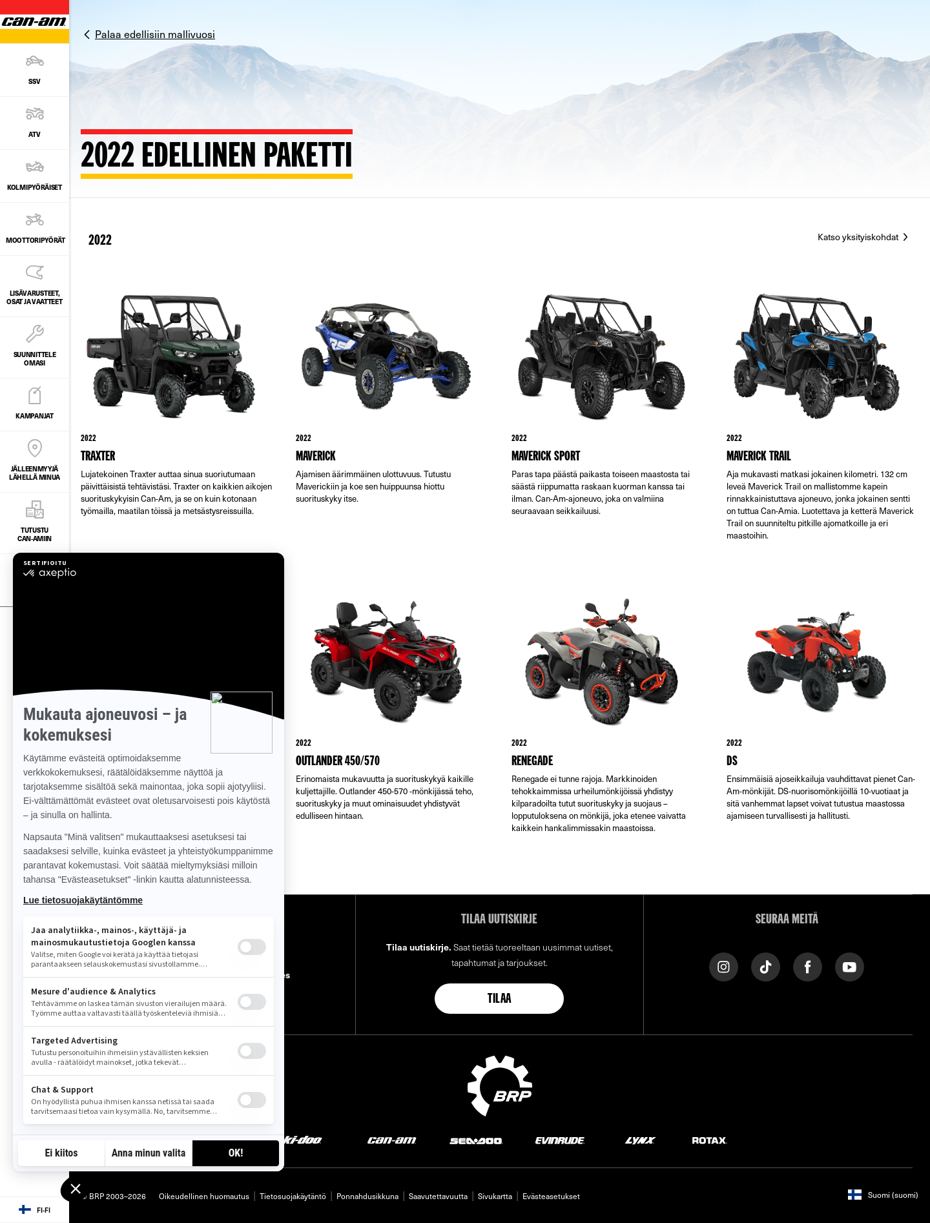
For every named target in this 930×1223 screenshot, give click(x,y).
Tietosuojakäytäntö (293, 1196)
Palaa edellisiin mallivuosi (155, 33)
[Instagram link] (723, 965)
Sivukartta (495, 1196)
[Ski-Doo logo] (298, 1140)
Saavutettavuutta (438, 1196)
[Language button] (34, 1210)
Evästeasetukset (551, 1196)
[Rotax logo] (710, 1140)
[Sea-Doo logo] (476, 1140)
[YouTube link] (849, 965)
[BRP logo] (500, 1084)
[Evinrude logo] (560, 1140)
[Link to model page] (176, 424)
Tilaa (499, 999)
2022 (100, 241)
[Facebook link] (807, 965)
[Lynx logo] (640, 1140)
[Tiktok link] (765, 965)
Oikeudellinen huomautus (204, 1196)
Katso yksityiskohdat (859, 236)
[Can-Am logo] (392, 1140)
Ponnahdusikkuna (367, 1196)
